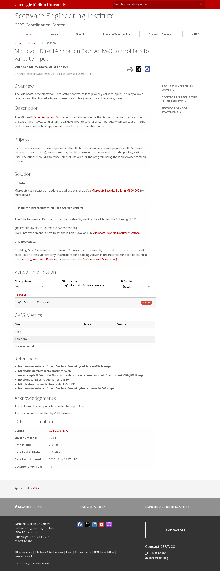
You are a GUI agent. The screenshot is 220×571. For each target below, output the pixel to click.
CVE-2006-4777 (58, 430)
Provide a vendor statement (175, 110)
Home (28, 34)
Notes (54, 34)
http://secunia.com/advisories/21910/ (44, 379)
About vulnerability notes (177, 88)
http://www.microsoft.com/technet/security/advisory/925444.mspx (65, 366)
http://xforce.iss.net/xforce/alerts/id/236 (46, 384)
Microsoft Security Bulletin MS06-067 (115, 190)
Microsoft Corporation (38, 302)
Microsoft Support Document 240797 (116, 232)
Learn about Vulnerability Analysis (167, 506)
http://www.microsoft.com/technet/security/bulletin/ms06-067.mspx (66, 388)
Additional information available (84, 285)
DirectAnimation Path (47, 117)
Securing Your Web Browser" (39, 259)
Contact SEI (175, 529)
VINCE (195, 34)
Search (80, 34)
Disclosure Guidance (161, 34)
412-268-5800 (23, 541)
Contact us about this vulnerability (179, 99)
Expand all (20, 294)
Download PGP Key (28, 506)
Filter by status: (23, 280)
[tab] (85, 302)
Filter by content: (71, 280)
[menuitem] (28, 34)
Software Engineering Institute (65, 15)
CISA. (36, 488)
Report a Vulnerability (116, 34)
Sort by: (127, 280)
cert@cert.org (158, 557)
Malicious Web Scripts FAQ (100, 259)
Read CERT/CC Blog (92, 506)
